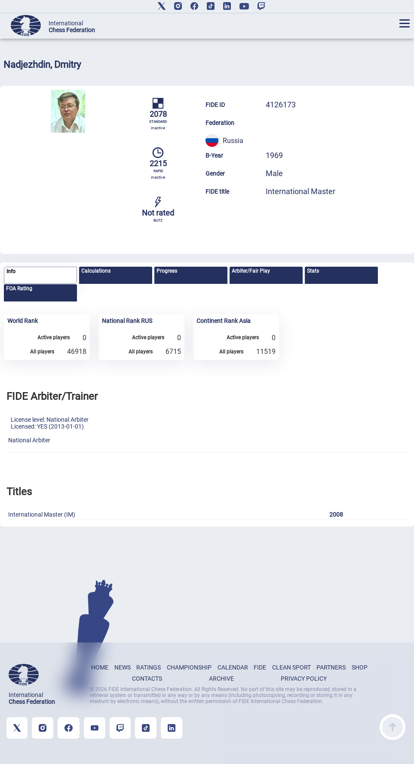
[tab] (40, 275)
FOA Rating (19, 289)
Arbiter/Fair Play (251, 271)
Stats (313, 271)
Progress (166, 271)
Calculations (95, 271)
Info (10, 271)
